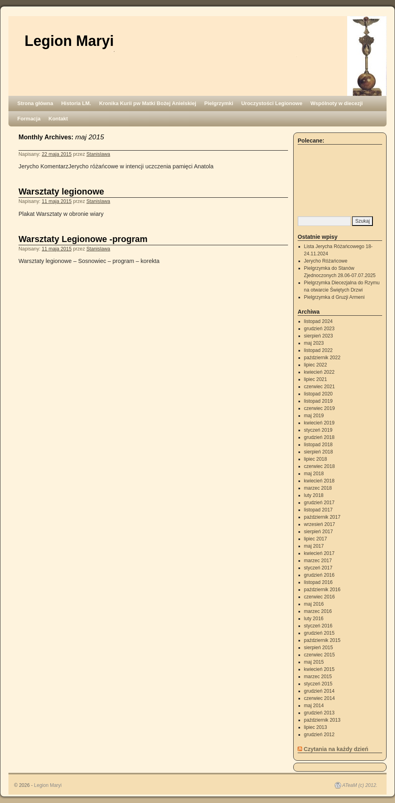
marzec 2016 (318, 611)
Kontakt (58, 119)
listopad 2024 (318, 321)
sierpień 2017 (318, 531)
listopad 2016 (318, 582)
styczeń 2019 (318, 430)
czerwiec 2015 (319, 655)
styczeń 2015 (318, 684)
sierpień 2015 (318, 647)
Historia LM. (76, 103)
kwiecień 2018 (319, 481)
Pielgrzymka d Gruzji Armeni (334, 297)
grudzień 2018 (319, 437)
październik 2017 (322, 517)
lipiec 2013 (315, 727)
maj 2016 (314, 604)
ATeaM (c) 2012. (359, 785)
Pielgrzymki (218, 103)
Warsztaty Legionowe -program (83, 239)
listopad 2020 (318, 394)
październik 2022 (322, 357)
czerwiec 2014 (319, 698)
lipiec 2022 (315, 365)
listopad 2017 (318, 510)
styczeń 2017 (318, 568)
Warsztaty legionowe (61, 191)
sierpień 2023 (318, 336)
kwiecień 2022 (319, 372)
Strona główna (35, 103)
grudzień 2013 (319, 713)
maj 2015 (314, 662)
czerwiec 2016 (319, 597)
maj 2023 (314, 343)
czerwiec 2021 (319, 386)
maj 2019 (314, 415)
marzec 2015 (318, 676)
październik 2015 (322, 640)
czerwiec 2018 (319, 466)
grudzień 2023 (319, 328)
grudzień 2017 (319, 502)
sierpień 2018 (318, 452)
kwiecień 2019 (319, 423)
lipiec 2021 (315, 379)
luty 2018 (314, 495)
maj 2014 (314, 705)
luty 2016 (314, 618)
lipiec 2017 (315, 539)
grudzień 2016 (319, 575)
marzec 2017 (318, 560)
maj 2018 (314, 473)
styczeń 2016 (318, 626)
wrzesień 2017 (319, 524)
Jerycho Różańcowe (326, 261)
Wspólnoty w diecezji (337, 103)
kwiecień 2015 (319, 669)
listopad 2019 (318, 401)
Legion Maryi (69, 41)
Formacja (29, 119)
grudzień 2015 (319, 633)
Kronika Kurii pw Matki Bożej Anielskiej (147, 103)
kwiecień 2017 (319, 553)
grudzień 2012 (319, 734)
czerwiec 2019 (319, 408)
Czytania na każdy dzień (336, 749)
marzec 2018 (318, 488)
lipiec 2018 (315, 459)
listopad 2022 (318, 350)
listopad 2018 (318, 444)
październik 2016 (322, 589)
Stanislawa (98, 154)
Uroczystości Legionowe (271, 103)
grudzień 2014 (319, 691)
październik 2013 (322, 720)
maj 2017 (314, 546)
